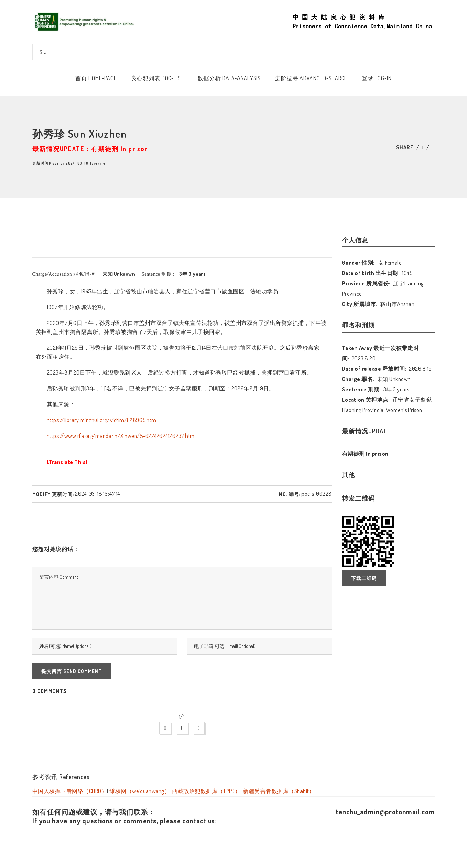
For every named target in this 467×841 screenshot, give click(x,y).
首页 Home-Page (96, 78)
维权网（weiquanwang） (139, 791)
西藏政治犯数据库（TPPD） (206, 791)
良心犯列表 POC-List (157, 78)
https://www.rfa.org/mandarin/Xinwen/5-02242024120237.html (121, 435)
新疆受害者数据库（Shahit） (279, 791)
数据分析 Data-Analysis (229, 78)
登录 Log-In (377, 78)
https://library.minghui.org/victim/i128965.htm (101, 420)
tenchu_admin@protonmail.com (385, 811)
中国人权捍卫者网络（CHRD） (69, 791)
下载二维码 (364, 578)
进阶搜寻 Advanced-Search (311, 78)
